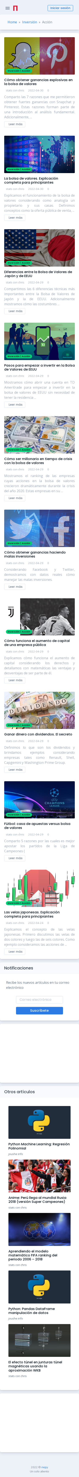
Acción (26, 70)
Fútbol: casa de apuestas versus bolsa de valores (37, 825)
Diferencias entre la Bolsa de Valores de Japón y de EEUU (38, 274)
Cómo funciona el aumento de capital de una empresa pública (37, 642)
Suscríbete (39, 1010)
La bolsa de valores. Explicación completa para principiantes (31, 180)
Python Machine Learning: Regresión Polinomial (39, 1146)
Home (12, 22)
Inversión (29, 22)
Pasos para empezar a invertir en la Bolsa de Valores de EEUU (39, 367)
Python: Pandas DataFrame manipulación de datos (31, 1310)
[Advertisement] (39, 1053)
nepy (45, 1467)
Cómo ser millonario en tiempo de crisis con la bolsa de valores (38, 460)
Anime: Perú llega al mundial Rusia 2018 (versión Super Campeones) (37, 1199)
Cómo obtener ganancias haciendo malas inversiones (35, 554)
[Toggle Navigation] (7, 8)
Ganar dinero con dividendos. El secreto (38, 734)
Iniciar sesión (60, 8)
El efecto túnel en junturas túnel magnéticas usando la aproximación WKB (35, 1366)
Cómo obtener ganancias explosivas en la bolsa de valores (38, 82)
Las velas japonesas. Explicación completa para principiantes (32, 914)
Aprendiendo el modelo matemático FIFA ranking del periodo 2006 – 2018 (32, 1255)
